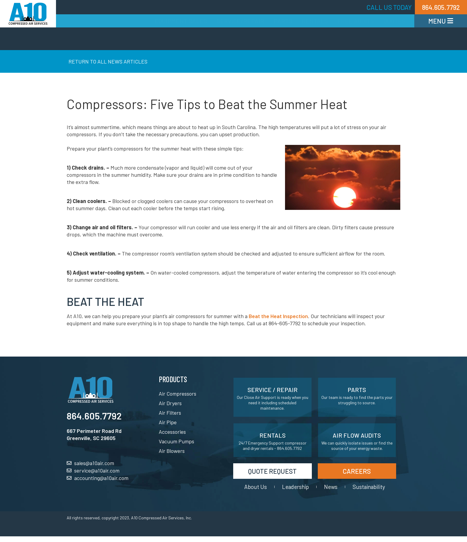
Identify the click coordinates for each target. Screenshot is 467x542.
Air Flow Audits (357, 435)
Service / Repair (272, 389)
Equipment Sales (181, 20)
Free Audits (355, 20)
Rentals (315, 20)
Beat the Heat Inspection (278, 316)
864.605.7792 (94, 415)
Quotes (394, 20)
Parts (283, 20)
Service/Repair (240, 20)
